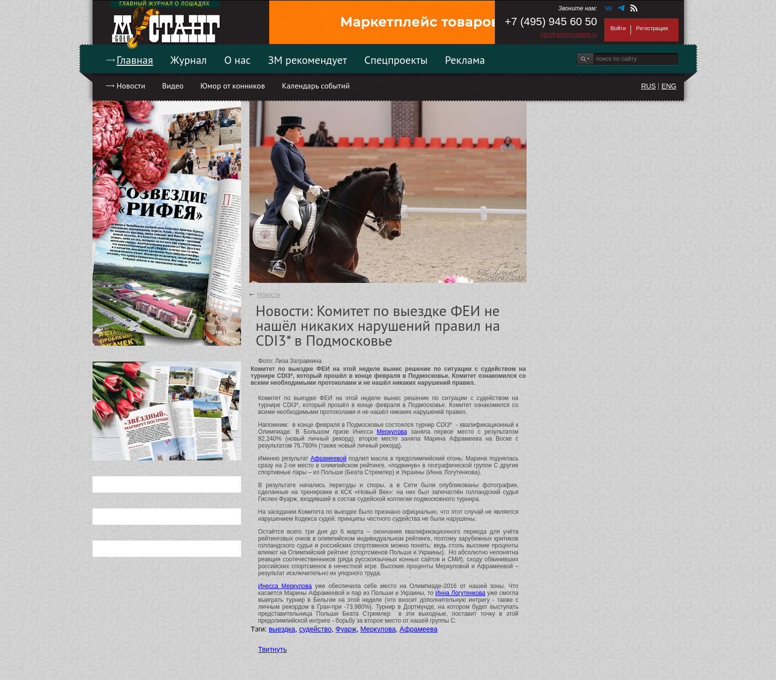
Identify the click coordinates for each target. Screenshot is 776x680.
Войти (618, 28)
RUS (648, 86)
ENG (668, 86)
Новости (131, 86)
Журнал (188, 60)
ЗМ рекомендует (307, 60)
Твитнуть (272, 649)
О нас (237, 60)
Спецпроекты (396, 60)
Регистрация (652, 28)
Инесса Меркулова (285, 586)
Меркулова (392, 431)
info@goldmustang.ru (568, 34)
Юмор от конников (232, 86)
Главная (135, 60)
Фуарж (346, 629)
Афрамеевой (328, 458)
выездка (282, 629)
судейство (315, 629)
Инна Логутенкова (460, 592)
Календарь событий (315, 86)
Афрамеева (418, 629)
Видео (172, 86)
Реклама (465, 60)
